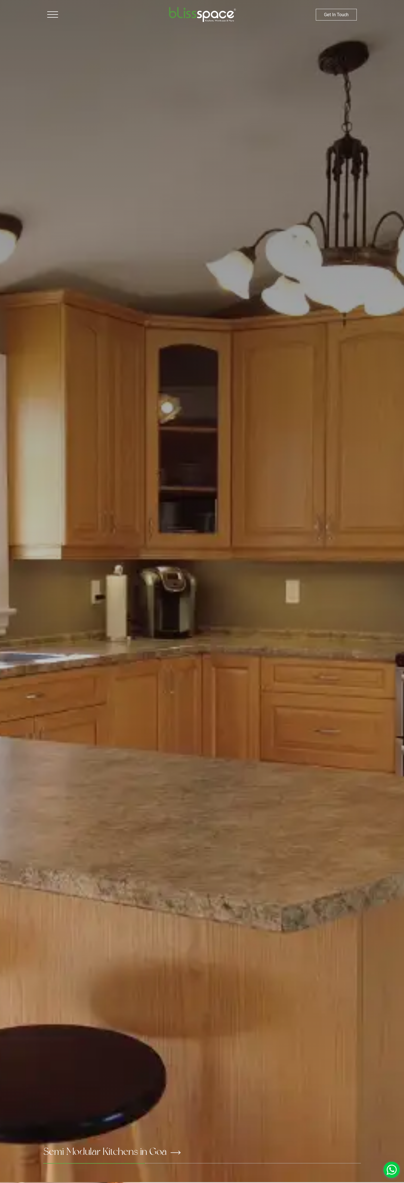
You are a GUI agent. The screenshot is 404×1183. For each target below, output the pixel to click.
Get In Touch (336, 14)
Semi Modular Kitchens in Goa (112, 1151)
